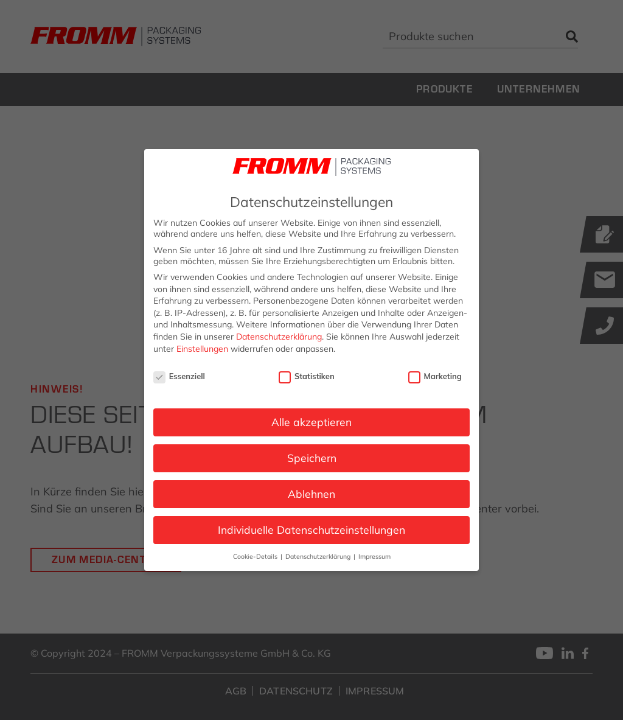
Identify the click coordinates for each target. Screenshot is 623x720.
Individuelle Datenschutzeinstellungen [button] (311, 529)
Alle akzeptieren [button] (311, 421)
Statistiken (307, 376)
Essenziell (179, 376)
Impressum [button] (374, 556)
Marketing (435, 376)
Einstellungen (202, 348)
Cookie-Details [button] (256, 556)
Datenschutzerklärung (279, 336)
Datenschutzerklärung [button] (318, 556)
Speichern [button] (311, 457)
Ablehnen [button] (311, 493)
